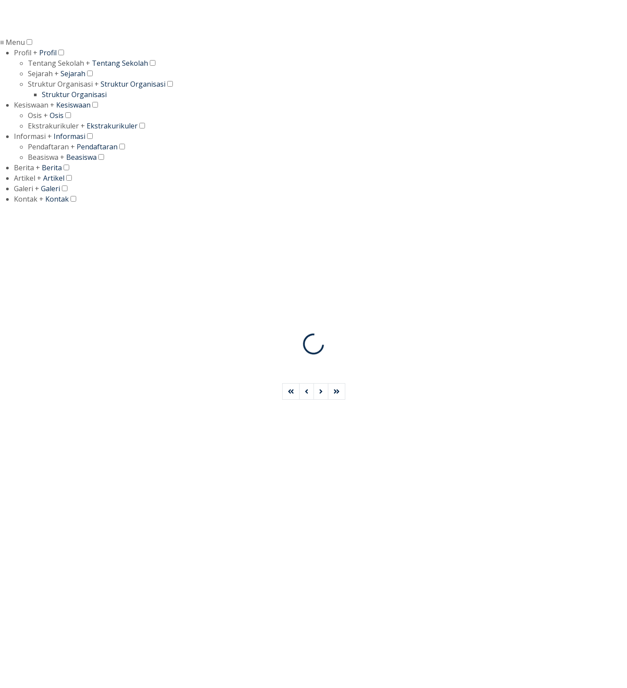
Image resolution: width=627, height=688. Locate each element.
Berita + (27, 167)
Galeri (50, 188)
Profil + (25, 52)
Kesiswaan (73, 105)
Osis (57, 115)
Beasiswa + (46, 157)
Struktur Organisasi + (63, 84)
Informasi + (33, 136)
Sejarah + (43, 73)
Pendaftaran (97, 147)
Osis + (38, 115)
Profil (48, 52)
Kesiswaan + (34, 105)
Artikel (53, 178)
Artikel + (27, 178)
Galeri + (26, 188)
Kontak (57, 199)
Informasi (69, 136)
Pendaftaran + (51, 147)
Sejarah (73, 73)
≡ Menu (12, 42)
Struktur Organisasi (133, 84)
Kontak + (29, 199)
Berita (52, 167)
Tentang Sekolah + (59, 63)
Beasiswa (81, 157)
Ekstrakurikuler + (56, 126)
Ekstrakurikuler (112, 126)
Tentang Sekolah (120, 63)
